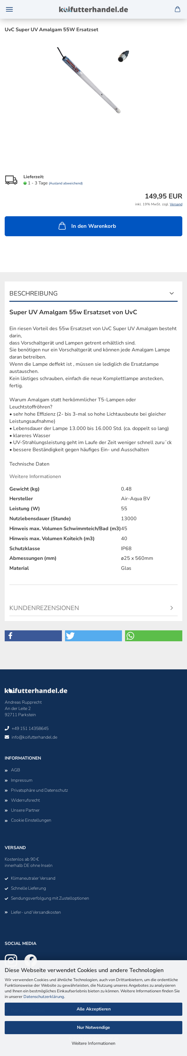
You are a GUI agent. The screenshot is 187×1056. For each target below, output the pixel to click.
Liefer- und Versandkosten (36, 912)
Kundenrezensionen (44, 608)
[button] (33, 635)
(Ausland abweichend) (66, 183)
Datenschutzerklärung (43, 997)
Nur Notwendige (93, 1027)
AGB (15, 770)
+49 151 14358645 (30, 728)
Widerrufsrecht (25, 800)
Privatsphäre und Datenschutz (39, 790)
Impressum (22, 780)
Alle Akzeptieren (94, 1009)
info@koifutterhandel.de (34, 737)
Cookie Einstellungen (31, 820)
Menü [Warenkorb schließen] (9, 9)
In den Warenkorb (86, 226)
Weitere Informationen (93, 1043)
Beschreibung (33, 293)
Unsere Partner (25, 810)
